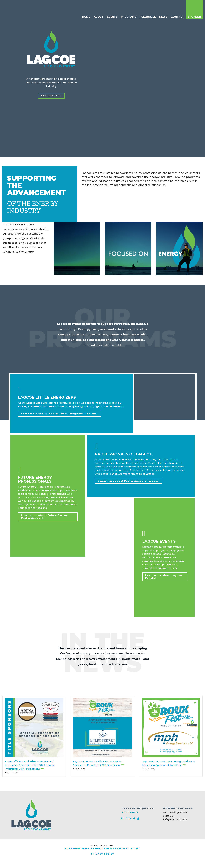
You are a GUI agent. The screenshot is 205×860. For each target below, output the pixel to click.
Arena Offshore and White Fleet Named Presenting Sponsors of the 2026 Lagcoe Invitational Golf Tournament (30, 765)
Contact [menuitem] (177, 16)
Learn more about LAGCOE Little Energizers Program (59, 413)
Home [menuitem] (86, 16)
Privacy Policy (102, 854)
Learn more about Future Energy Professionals (44, 516)
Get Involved (51, 95)
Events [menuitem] (112, 16)
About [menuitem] (99, 16)
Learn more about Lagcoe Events (163, 577)
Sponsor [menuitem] (194, 16)
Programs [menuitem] (128, 16)
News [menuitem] (163, 16)
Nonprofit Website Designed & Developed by (102, 848)
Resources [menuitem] (148, 16)
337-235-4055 (129, 812)
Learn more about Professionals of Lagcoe (128, 480)
